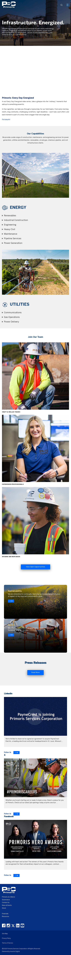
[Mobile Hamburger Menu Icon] (67, 4)
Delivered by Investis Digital (11, 951)
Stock (4, 908)
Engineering (10, 225)
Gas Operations (12, 317)
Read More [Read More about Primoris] (35, 672)
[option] (35, 23)
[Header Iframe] (54, 1)
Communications (13, 313)
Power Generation (13, 243)
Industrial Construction (16, 220)
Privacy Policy (6, 938)
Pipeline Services (12, 239)
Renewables (10, 216)
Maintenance (10, 234)
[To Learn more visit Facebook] (12, 875)
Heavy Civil (9, 229)
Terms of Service (7, 943)
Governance (6, 899)
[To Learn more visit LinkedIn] (12, 752)
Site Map (5, 933)
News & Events (7, 905)
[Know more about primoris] (11, 634)
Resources (5, 916)
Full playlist (6, 119)
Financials (5, 913)
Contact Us (5, 902)
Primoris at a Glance (8, 897)
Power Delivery (11, 322)
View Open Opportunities (35, 567)
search (62, 5)
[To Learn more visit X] (12, 813)
